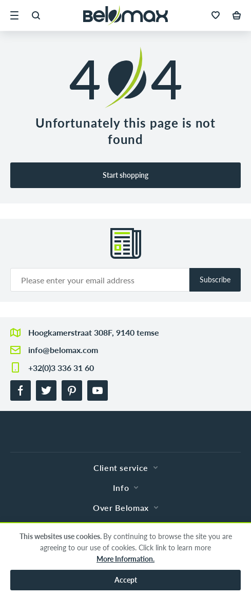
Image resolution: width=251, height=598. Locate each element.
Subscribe (215, 279)
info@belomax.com (63, 350)
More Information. (125, 558)
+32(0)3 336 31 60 (61, 368)
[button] (14, 15)
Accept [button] (125, 579)
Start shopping (125, 175)
